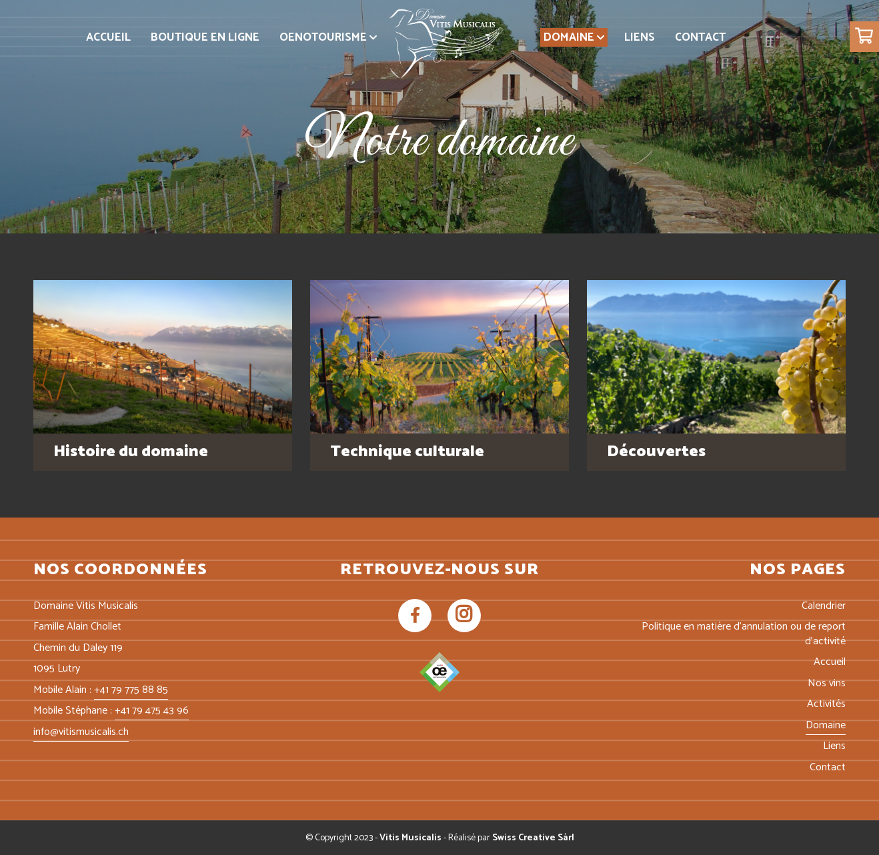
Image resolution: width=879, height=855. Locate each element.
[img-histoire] (162, 357)
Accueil (830, 662)
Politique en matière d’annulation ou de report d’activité (744, 634)
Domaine (826, 725)
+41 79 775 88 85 (131, 690)
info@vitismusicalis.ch (81, 732)
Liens (834, 746)
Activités (826, 704)
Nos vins (827, 683)
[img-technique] (439, 357)
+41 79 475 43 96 (152, 711)
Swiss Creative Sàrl (533, 838)
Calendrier (824, 606)
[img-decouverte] (716, 357)
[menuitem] (108, 37)
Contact (828, 767)
